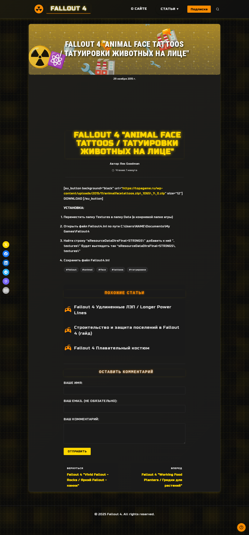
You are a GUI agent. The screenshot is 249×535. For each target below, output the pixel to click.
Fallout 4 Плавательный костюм (112, 348)
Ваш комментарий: (81, 419)
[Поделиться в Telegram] (6, 272)
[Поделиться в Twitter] (6, 244)
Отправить (77, 451)
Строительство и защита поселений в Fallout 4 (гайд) (126, 330)
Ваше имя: (73, 383)
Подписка (199, 9)
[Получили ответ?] (241, 527)
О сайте (138, 9)
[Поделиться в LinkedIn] (6, 262)
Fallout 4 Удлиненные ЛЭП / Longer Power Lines (122, 309)
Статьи (167, 9)
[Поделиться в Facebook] (6, 253)
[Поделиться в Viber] (6, 281)
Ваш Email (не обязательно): (90, 401)
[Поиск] (217, 9)
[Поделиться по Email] (6, 290)
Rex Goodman (129, 163)
